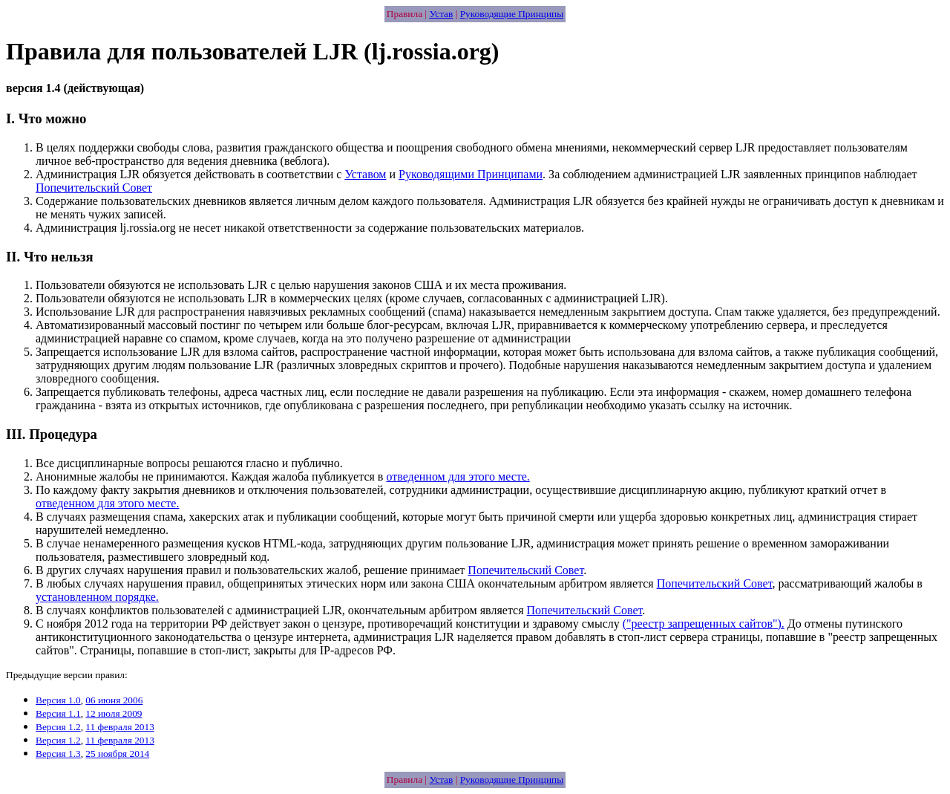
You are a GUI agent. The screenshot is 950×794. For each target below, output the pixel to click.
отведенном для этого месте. (457, 476)
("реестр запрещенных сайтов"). (703, 623)
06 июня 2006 (113, 700)
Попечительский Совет (94, 187)
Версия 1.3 (58, 753)
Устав (441, 13)
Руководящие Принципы (511, 13)
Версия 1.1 (58, 713)
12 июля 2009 (113, 713)
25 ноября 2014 (117, 753)
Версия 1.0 (58, 700)
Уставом (365, 174)
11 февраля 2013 (119, 726)
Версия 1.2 (58, 726)
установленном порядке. (97, 596)
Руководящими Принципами (471, 174)
